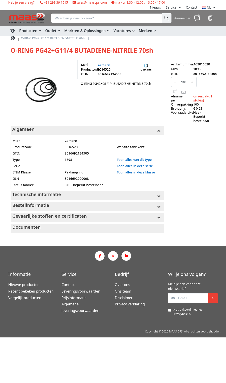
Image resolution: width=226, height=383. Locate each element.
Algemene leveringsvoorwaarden (80, 307)
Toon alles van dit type (134, 159)
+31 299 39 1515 (55, 2)
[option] (41, 90)
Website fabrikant (130, 147)
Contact (191, 7)
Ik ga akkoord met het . (187, 312)
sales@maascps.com (91, 2)
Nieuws (155, 7)
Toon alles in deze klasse (136, 172)
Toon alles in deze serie (135, 166)
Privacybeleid (181, 314)
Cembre (104, 64)
